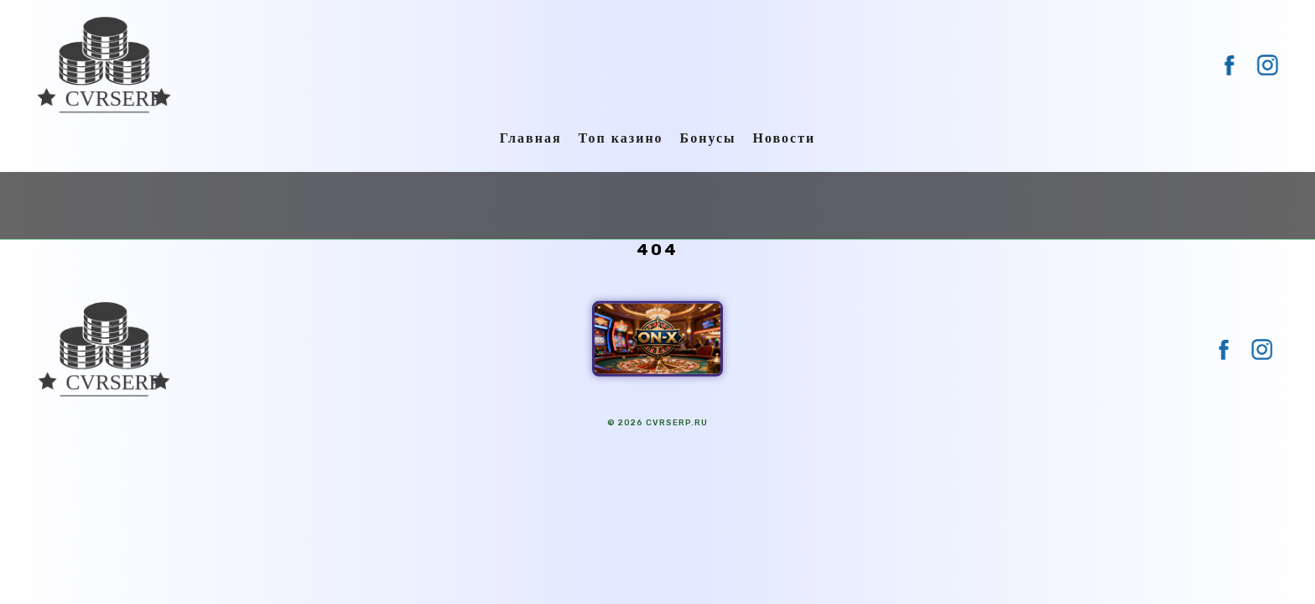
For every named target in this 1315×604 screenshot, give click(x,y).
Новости (784, 138)
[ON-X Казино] (657, 339)
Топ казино (621, 138)
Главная (531, 138)
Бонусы (708, 138)
